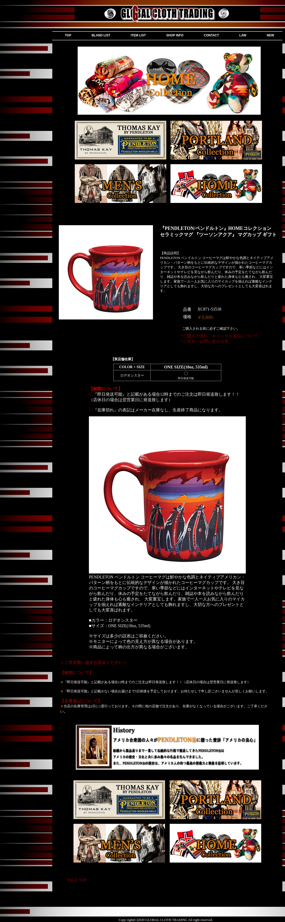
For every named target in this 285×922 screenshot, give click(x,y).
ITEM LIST (138, 35)
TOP (68, 35)
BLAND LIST (101, 35)
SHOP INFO (175, 35)
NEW (270, 35)
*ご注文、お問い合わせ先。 (207, 341)
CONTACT (211, 35)
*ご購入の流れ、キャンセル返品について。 (221, 336)
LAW (242, 35)
